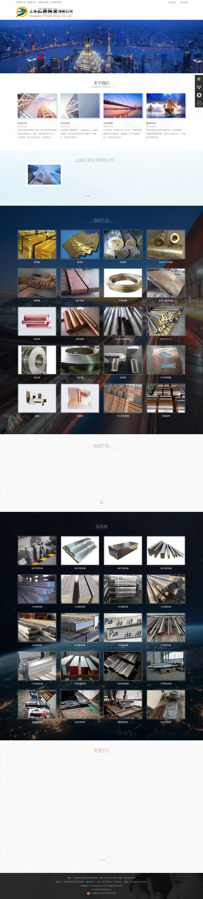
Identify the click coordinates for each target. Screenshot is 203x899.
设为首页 (172, 2)
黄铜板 (37, 246)
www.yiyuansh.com (98, 886)
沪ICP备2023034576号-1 (101, 890)
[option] (101, 46)
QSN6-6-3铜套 (166, 246)
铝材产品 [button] (124, 12)
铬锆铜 (37, 323)
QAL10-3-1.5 (166, 323)
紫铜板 (37, 285)
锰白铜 (37, 362)
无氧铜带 (166, 400)
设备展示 (147, 12)
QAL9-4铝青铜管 (123, 323)
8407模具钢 (37, 552)
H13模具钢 (37, 591)
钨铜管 (123, 362)
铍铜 (37, 400)
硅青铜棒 (123, 285)
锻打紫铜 (80, 285)
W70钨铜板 (166, 362)
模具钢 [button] (135, 12)
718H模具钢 (37, 668)
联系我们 (183, 12)
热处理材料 (37, 706)
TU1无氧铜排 (123, 400)
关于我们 (100, 12)
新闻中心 (172, 12)
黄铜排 (80, 246)
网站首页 (89, 12)
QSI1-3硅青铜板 (166, 285)
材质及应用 (159, 12)
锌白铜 (80, 362)
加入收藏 (183, 2)
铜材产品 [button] (112, 12)
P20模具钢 (37, 629)
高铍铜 (80, 400)
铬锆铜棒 (80, 323)
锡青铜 (123, 246)
